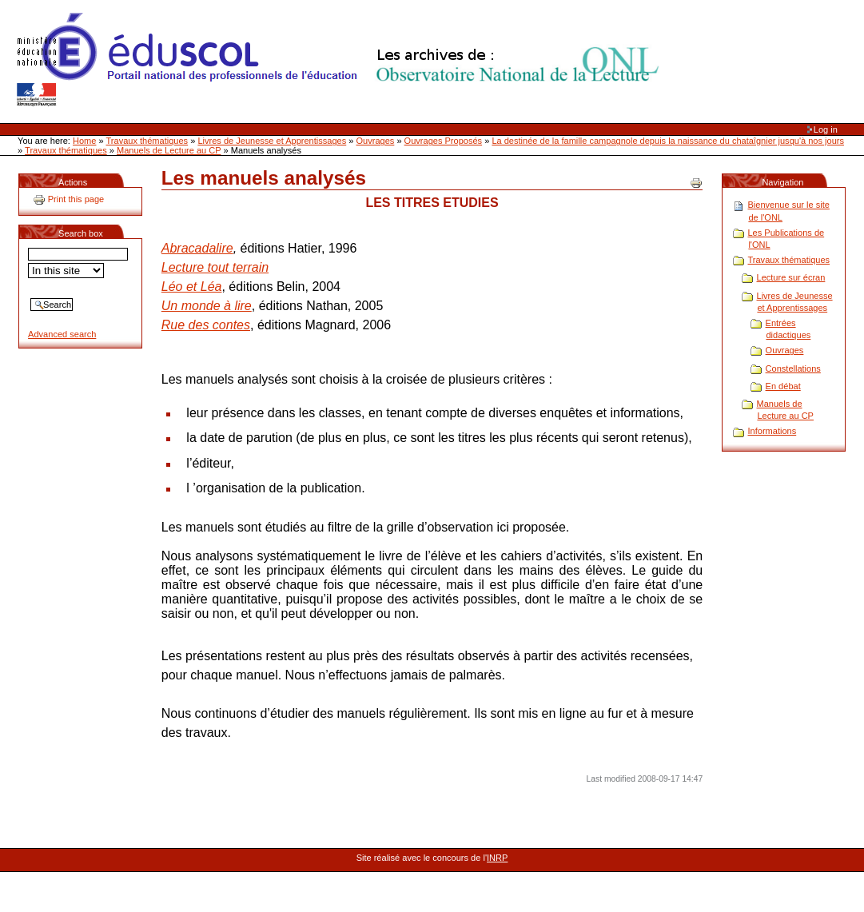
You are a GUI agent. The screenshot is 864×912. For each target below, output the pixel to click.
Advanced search (62, 334)
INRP (497, 857)
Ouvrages (375, 140)
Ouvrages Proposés (443, 140)
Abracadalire (197, 248)
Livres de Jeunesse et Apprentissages (271, 140)
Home (84, 140)
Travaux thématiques (147, 140)
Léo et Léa (191, 286)
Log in (826, 129)
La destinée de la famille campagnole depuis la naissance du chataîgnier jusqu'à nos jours (668, 140)
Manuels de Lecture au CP (169, 150)
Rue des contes (205, 325)
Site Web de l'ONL (341, 60)
